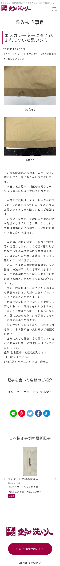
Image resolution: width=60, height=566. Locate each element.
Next (55, 479)
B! (46, 413)
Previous (4, 479)
